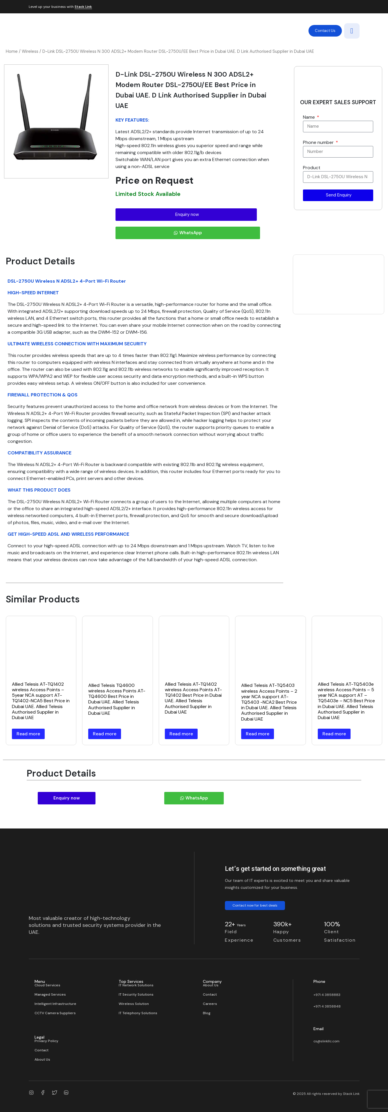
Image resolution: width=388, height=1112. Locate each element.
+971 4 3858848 (327, 1006)
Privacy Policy (46, 1041)
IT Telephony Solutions (138, 1013)
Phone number (319, 142)
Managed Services (50, 994)
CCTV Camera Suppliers (55, 1013)
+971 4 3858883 (326, 994)
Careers (210, 1004)
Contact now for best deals (254, 905)
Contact (210, 994)
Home (12, 51)
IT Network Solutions (136, 985)
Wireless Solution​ (134, 1004)
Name (309, 117)
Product (311, 168)
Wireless (30, 51)
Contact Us (325, 30)
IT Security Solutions (136, 994)
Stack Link (83, 7)
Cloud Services (47, 985)
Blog (206, 1013)
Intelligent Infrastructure (55, 1004)
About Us (211, 985)
